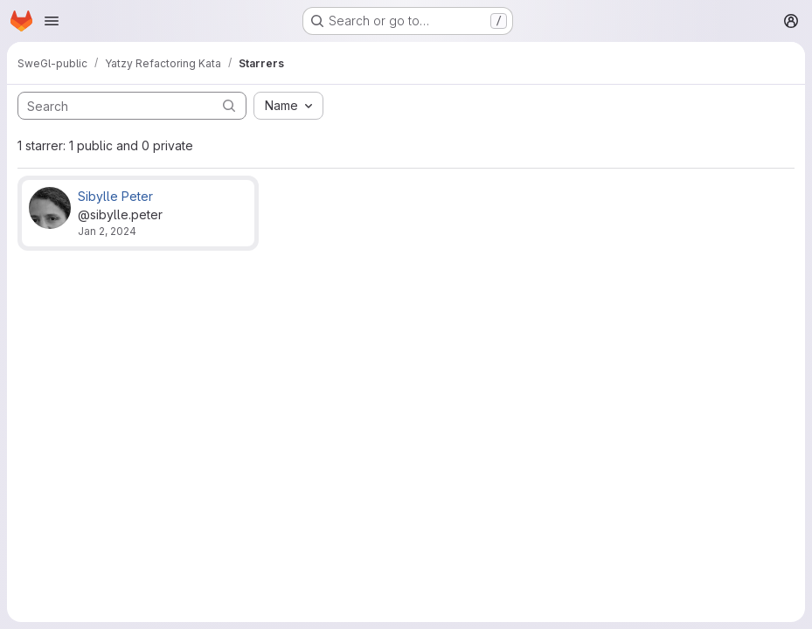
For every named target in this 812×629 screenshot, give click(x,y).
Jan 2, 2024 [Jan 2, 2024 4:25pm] (107, 231)
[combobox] (288, 106)
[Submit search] (229, 105)
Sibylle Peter (115, 196)
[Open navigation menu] (52, 21)
